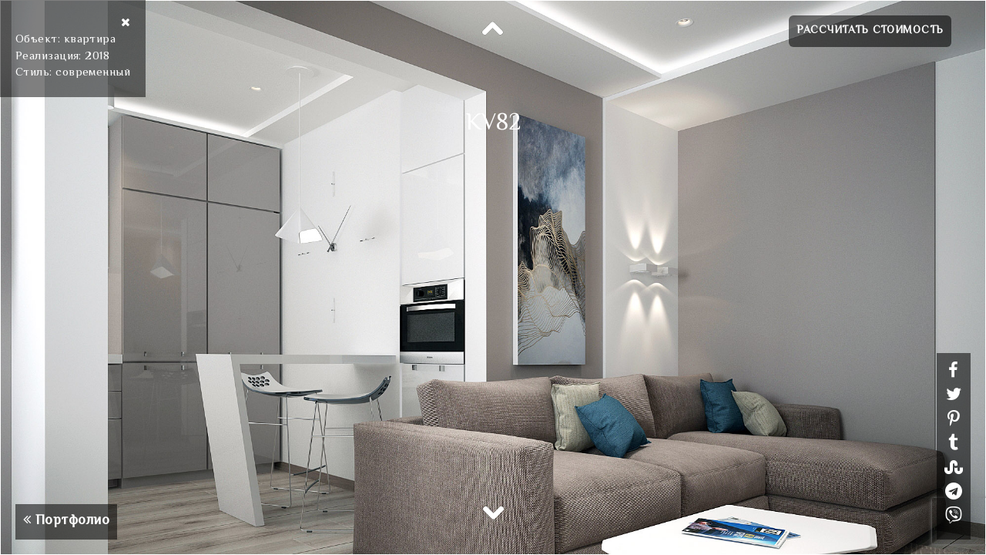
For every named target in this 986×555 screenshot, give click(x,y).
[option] (493, 277)
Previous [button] (493, 29)
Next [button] (493, 512)
